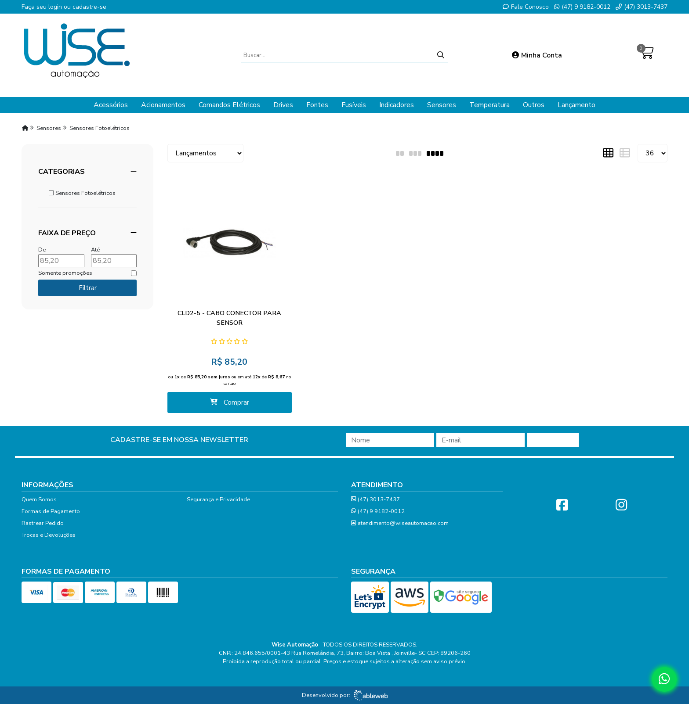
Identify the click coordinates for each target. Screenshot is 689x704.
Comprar (229, 402)
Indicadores (396, 105)
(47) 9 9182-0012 (582, 7)
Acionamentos (163, 105)
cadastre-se (89, 7)
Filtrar (88, 288)
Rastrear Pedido (43, 523)
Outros (533, 105)
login (56, 7)
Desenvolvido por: (345, 695)
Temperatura (489, 105)
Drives (283, 105)
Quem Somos (39, 499)
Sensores (441, 105)
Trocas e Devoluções (49, 535)
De (42, 250)
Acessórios (111, 105)
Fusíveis (353, 105)
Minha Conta (537, 55)
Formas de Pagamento (51, 511)
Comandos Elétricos (229, 105)
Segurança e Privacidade (218, 499)
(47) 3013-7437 (641, 7)
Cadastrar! (552, 440)
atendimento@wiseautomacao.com (400, 523)
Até (95, 250)
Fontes (317, 105)
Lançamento (576, 105)
